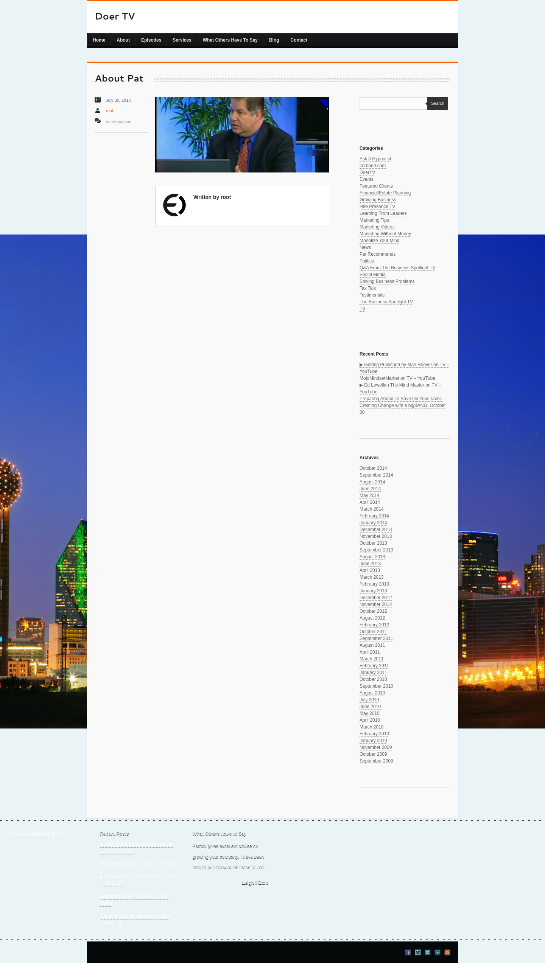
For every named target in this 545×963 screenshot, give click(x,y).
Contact (299, 40)
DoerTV (367, 172)
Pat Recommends (378, 254)
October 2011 (373, 631)
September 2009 (376, 761)
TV (362, 308)
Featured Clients (376, 186)
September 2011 (376, 638)
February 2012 (374, 625)
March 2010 (371, 727)
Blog (274, 40)
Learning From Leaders (383, 213)
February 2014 (374, 516)
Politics (367, 261)
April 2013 (370, 570)
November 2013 (376, 536)
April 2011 (370, 652)
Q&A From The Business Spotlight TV (397, 267)
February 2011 (374, 665)
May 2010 (370, 713)
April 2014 (370, 502)
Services (182, 40)
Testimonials (372, 295)
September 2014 (376, 475)
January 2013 (373, 590)
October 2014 (373, 468)
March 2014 (371, 509)
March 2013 (371, 577)
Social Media (373, 274)
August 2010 (372, 693)
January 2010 (373, 740)
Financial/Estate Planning (385, 193)
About (123, 40)
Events (367, 179)
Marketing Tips (374, 220)
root (109, 111)
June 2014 (370, 488)
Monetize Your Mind (379, 240)
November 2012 (376, 604)
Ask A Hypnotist (375, 159)
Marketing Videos (377, 227)
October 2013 (373, 543)
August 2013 (372, 556)
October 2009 (373, 754)
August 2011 (372, 645)
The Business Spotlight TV (386, 301)
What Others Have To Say (230, 40)
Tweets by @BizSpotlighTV (35, 833)
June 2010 (370, 706)
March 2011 (371, 659)
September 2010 (376, 686)
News (365, 247)
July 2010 (369, 699)
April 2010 (370, 720)
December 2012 (376, 597)
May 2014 (370, 495)
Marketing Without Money (385, 233)
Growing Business (378, 199)
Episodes (151, 40)
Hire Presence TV (377, 206)
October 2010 (373, 679)
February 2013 (374, 584)
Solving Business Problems (387, 281)
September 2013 (376, 550)
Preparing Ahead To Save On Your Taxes (401, 398)
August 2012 (372, 618)
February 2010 (374, 733)
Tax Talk (368, 288)
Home (99, 40)
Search (435, 103)
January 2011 (373, 672)
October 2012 (373, 611)
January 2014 (373, 522)
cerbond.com (373, 165)
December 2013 (376, 529)
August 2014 (372, 482)
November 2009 (376, 747)
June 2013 (370, 563)
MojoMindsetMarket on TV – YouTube (397, 378)
